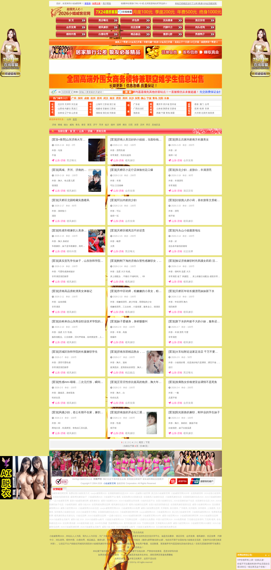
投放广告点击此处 (135, 532)
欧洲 (202, 108)
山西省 (61, 108)
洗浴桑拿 (168, 20)
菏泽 (101, 124)
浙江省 (112, 104)
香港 (196, 104)
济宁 (95, 124)
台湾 (207, 104)
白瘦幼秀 (103, 34)
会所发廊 (71, 27)
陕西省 (166, 108)
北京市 (61, 104)
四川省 (166, 104)
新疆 (172, 113)
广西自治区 (138, 108)
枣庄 (148, 124)
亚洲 (196, 108)
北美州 (204, 113)
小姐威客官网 (109, 483)
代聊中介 (168, 27)
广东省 (136, 104)
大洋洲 (197, 113)
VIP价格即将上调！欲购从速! (250, 560)
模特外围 (71, 34)
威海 (72, 124)
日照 (130, 124)
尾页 (141, 442)
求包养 (135, 20)
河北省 (74, 104)
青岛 (78, 124)
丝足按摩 (135, 27)
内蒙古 (68, 108)
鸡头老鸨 (200, 27)
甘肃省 (173, 108)
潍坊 (125, 124)
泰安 (83, 124)
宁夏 (163, 113)
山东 (69, 119)
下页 (148, 442)
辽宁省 (68, 113)
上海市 (99, 104)
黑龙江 (74, 108)
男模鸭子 (200, 34)
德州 (113, 124)
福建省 (99, 108)
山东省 (74, 113)
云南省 (159, 108)
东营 (136, 124)
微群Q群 (167, 34)
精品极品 (135, 34)
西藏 (158, 113)
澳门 (202, 104)
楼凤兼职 (103, 27)
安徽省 (106, 108)
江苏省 (106, 104)
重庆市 (159, 104)
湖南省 (99, 113)
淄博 (119, 124)
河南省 (112, 113)
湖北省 (106, 113)
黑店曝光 (103, 20)
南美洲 (211, 113)
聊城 (60, 124)
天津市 (68, 104)
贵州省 (173, 104)
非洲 (207, 108)
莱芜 (89, 124)
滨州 (142, 124)
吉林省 (61, 113)
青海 (168, 113)
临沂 (107, 124)
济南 (54, 124)
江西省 (112, 108)
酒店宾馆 (200, 20)
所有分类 (101, 131)
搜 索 (128, 92)
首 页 (71, 20)
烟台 (66, 124)
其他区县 (156, 124)
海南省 (136, 113)
